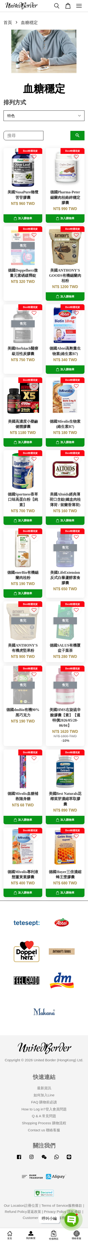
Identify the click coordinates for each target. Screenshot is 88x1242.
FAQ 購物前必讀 (44, 1102)
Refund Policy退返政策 (23, 1212)
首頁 (8, 22)
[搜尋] (23, 135)
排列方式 (15, 102)
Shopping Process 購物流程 (44, 1123)
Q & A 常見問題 (44, 1116)
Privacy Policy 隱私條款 (62, 1212)
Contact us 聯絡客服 (44, 1130)
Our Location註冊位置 (21, 1205)
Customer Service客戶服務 (44, 1218)
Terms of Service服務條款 (61, 1205)
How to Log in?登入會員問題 (43, 1109)
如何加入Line (44, 1095)
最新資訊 (44, 1088)
